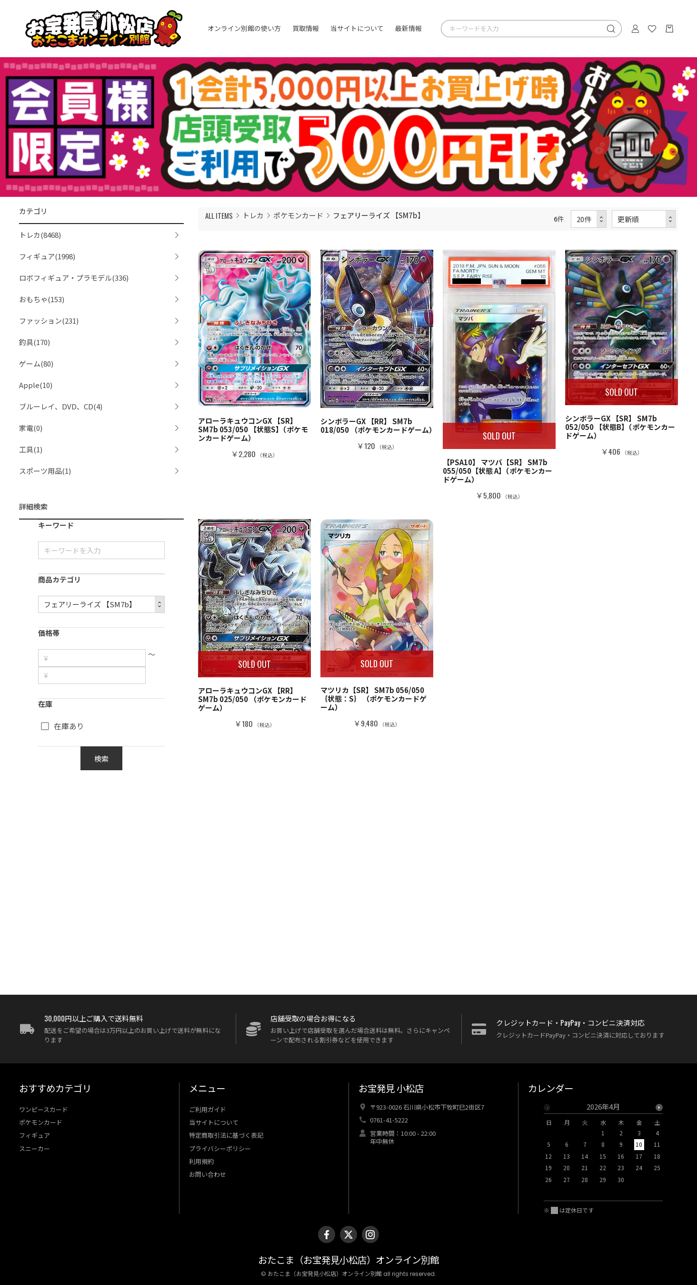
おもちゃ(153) (41, 299)
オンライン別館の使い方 (244, 28)
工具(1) (30, 449)
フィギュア (34, 1135)
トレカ (253, 215)
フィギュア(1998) (47, 256)
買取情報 (305, 28)
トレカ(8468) (40, 235)
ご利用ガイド (207, 1109)
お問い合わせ (207, 1174)
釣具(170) (34, 342)
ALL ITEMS (219, 215)
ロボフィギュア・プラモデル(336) (74, 278)
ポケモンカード (298, 215)
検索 (101, 759)
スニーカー (34, 1148)
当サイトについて (357, 28)
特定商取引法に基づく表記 (226, 1135)
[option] (603, 1146)
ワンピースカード (43, 1109)
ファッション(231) (49, 321)
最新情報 (408, 28)
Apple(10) (35, 385)
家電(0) (30, 428)
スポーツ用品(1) (45, 471)
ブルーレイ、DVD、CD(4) (60, 406)
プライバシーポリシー (220, 1148)
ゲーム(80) (36, 363)
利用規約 (201, 1161)
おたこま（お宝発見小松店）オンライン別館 (348, 1260)
